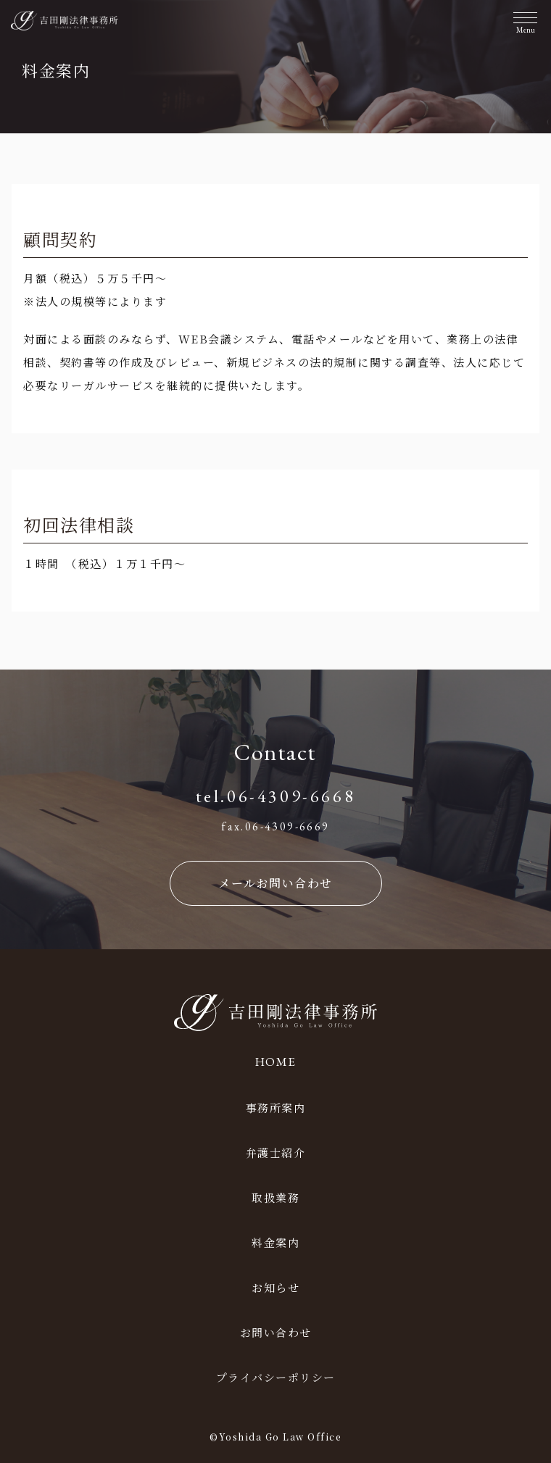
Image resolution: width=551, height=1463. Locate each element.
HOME (276, 1062)
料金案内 (275, 1242)
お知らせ (275, 1287)
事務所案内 (276, 1107)
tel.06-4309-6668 (276, 796)
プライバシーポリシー (276, 1377)
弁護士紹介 (276, 1152)
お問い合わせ (276, 1332)
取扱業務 (275, 1197)
